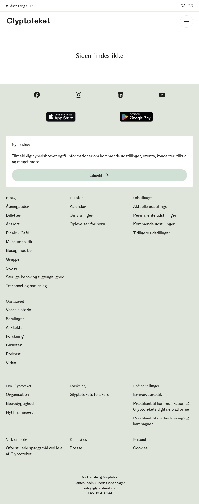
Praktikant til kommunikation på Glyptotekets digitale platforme (161, 407)
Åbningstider (17, 207)
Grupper (13, 260)
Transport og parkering (26, 286)
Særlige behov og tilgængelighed (35, 277)
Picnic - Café (17, 233)
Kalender (78, 207)
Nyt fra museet (19, 413)
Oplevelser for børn (87, 224)
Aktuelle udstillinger (151, 207)
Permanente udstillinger (155, 216)
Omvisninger (81, 216)
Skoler (12, 268)
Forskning (15, 337)
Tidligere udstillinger (151, 233)
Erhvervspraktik (147, 395)
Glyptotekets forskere (89, 395)
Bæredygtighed (20, 404)
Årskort (13, 224)
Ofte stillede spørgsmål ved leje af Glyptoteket (34, 451)
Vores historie (18, 310)
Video (11, 363)
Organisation (17, 395)
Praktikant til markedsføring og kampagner (161, 421)
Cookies (140, 448)
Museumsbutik (19, 242)
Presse (76, 448)
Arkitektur (15, 328)
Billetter (13, 216)
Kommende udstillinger (154, 224)
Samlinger (15, 319)
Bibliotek (14, 345)
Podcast (13, 354)
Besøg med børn (21, 251)
